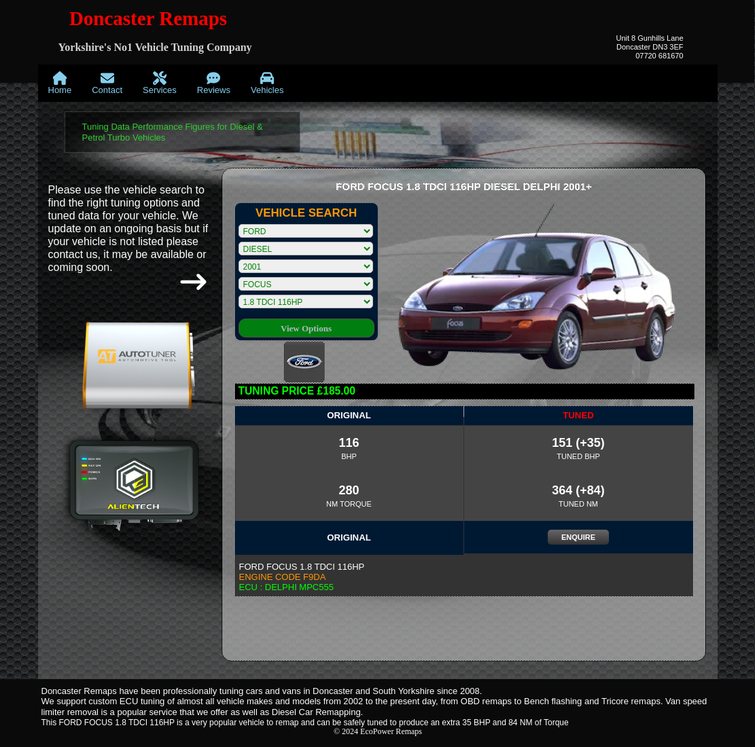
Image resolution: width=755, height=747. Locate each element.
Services (160, 83)
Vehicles (267, 83)
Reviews (213, 83)
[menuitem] (60, 83)
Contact (107, 83)
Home (60, 83)
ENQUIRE (578, 537)
